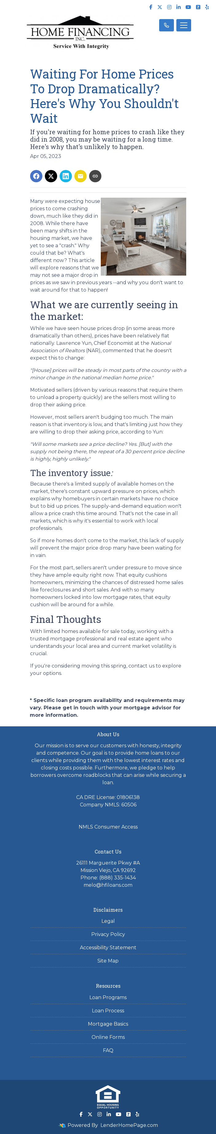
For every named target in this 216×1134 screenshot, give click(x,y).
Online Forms (108, 1037)
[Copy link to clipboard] (95, 176)
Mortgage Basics (108, 1024)
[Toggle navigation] (183, 25)
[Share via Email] (80, 176)
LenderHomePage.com (129, 1125)
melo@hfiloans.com (108, 885)
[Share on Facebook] (36, 176)
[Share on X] (51, 176)
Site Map (108, 961)
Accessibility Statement (108, 947)
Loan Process (108, 1011)
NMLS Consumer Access (108, 827)
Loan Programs (108, 997)
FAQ (108, 1050)
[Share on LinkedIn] (66, 176)
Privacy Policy (108, 934)
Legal (108, 921)
